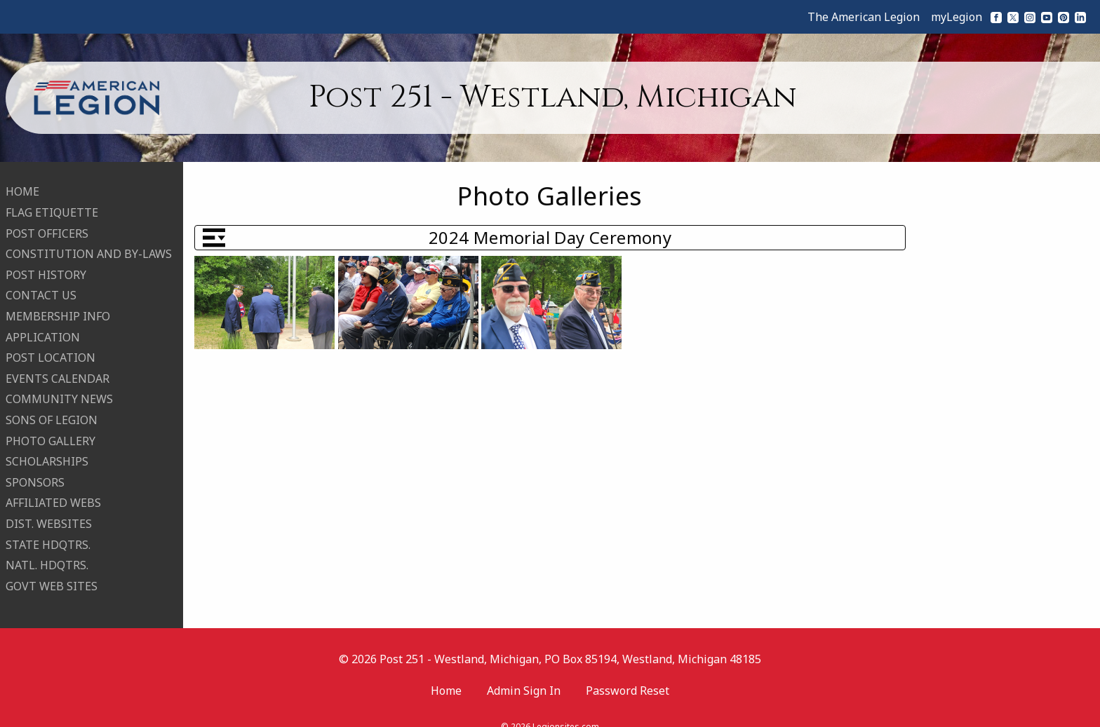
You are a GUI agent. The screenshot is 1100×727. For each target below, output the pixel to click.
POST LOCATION (50, 349)
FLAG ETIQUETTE (52, 204)
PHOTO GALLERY (50, 432)
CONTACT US (41, 286)
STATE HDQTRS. (48, 535)
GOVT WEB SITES (52, 577)
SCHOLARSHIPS (47, 453)
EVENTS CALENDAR (57, 369)
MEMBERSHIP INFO (58, 307)
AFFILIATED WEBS (53, 494)
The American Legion (863, 17)
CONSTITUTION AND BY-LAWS (89, 245)
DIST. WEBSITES (49, 514)
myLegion (956, 17)
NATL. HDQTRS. (47, 556)
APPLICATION (43, 328)
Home (446, 673)
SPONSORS (35, 473)
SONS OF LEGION (52, 411)
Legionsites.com (565, 709)
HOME (22, 183)
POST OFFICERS (47, 224)
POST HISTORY (46, 265)
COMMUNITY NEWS (59, 390)
